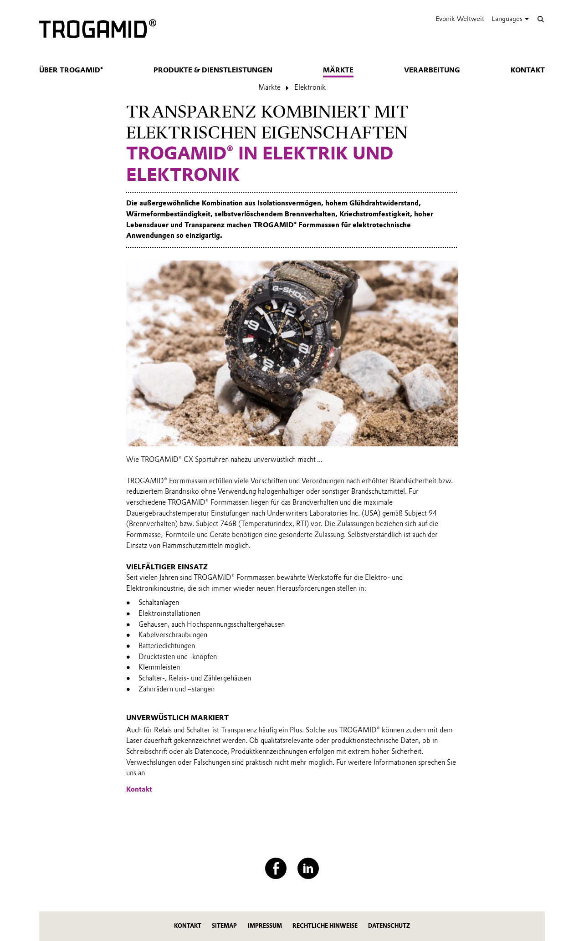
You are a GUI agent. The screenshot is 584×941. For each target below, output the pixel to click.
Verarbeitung (432, 70)
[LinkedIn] (308, 868)
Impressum (265, 925)
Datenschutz (389, 925)
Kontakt (528, 70)
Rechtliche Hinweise (325, 925)
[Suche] (540, 19)
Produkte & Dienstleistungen (213, 70)
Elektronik (310, 87)
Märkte (338, 70)
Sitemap (224, 925)
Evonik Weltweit (459, 19)
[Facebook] (276, 868)
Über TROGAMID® (71, 70)
